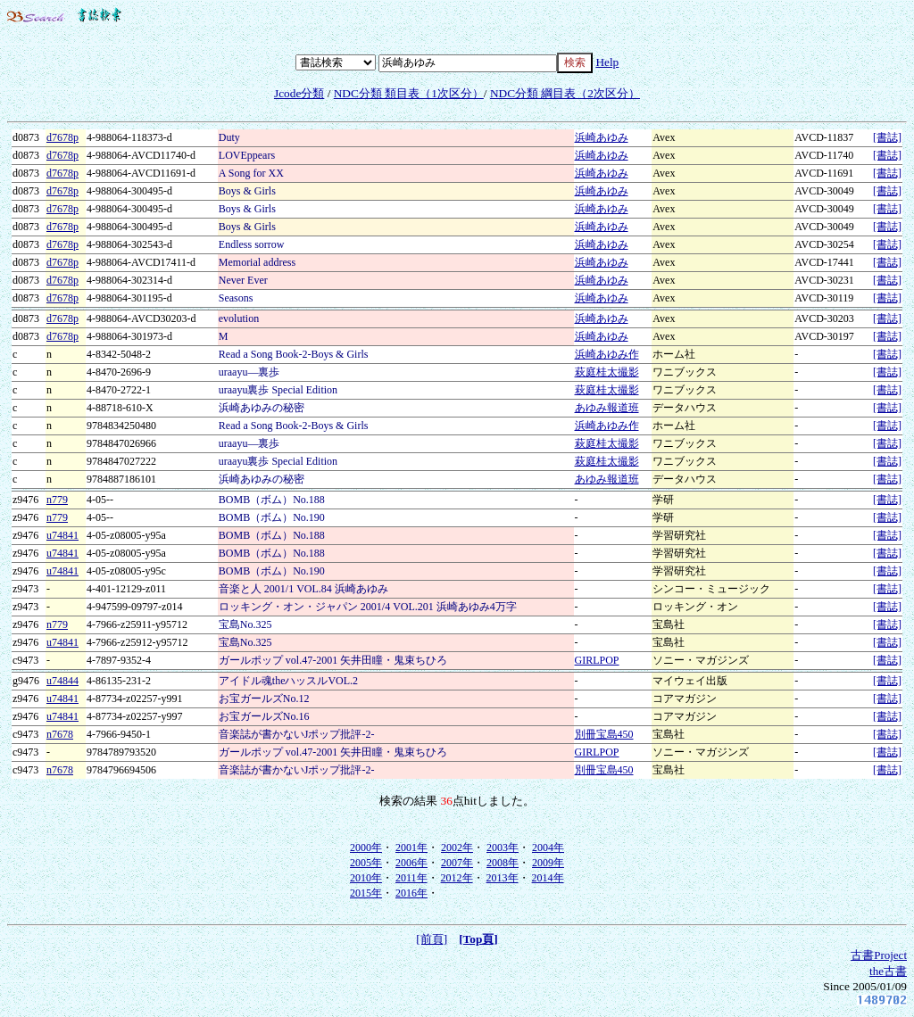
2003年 (502, 847)
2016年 (411, 893)
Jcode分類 (299, 93)
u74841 (62, 535)
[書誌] (887, 137)
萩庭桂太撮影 (607, 372)
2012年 (457, 878)
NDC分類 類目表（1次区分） (409, 93)
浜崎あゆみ (601, 137)
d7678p (62, 137)
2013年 (502, 878)
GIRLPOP (597, 660)
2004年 (548, 847)
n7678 (59, 734)
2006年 (411, 862)
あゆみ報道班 (607, 407)
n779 (57, 499)
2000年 (366, 847)
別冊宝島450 (604, 734)
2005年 (366, 862)
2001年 (411, 847)
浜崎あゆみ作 (607, 354)
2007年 (457, 862)
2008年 (502, 862)
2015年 (366, 893)
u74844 (62, 680)
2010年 (366, 878)
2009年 (548, 862)
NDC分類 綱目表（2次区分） (565, 93)
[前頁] (431, 939)
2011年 (411, 878)
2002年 (457, 847)
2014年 (548, 878)
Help (607, 62)
